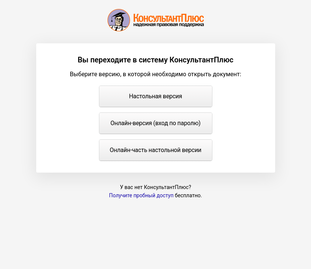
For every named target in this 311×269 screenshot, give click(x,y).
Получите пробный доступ (141, 195)
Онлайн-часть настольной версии (155, 150)
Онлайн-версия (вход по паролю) (155, 123)
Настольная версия (155, 96)
